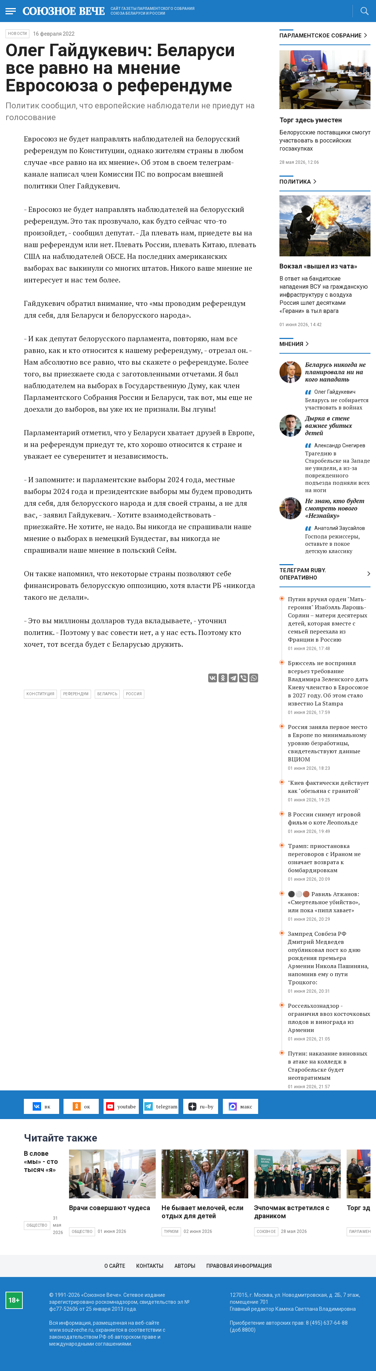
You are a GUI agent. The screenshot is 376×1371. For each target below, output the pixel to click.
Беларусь (107, 694)
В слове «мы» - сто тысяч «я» (41, 1161)
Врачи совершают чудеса (109, 1208)
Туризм (171, 1232)
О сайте (114, 1266)
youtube (121, 1106)
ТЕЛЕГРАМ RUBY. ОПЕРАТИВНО (302, 574)
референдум (75, 694)
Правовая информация (239, 1266)
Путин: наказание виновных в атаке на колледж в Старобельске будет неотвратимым (327, 1065)
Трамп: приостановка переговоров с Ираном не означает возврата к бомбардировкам (324, 858)
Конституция (40, 694)
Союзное (266, 1232)
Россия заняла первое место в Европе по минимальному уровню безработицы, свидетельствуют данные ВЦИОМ (327, 743)
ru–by (200, 1107)
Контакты (149, 1266)
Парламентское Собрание (320, 35)
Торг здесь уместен (310, 120)
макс (240, 1107)
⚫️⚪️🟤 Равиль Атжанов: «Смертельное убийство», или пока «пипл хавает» (324, 902)
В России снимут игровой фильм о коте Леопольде (324, 818)
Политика (295, 181)
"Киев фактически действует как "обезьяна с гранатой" (328, 787)
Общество (37, 1225)
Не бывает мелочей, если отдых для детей (202, 1212)
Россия (134, 694)
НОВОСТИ (17, 34)
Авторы (184, 1266)
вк (41, 1106)
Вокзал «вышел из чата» (318, 266)
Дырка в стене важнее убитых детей (328, 425)
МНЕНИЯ (291, 344)
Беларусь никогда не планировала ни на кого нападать (335, 371)
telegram (160, 1106)
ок (81, 1106)
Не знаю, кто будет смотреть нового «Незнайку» (334, 508)
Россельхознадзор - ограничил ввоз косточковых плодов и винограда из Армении (329, 1018)
